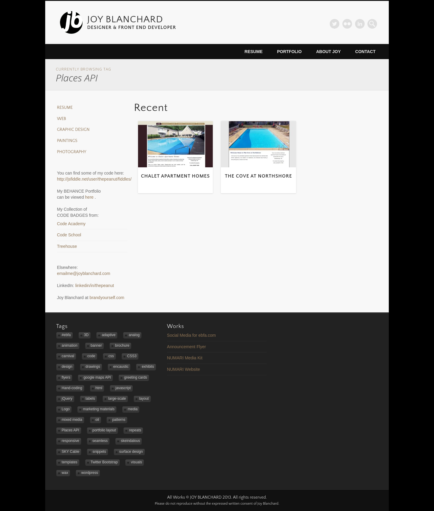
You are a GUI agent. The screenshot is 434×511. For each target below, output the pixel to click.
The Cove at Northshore (258, 176)
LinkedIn (360, 24)
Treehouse (67, 246)
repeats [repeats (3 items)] (135, 430)
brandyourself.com (107, 297)
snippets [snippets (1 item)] (99, 451)
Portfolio (289, 51)
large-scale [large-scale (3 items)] (117, 398)
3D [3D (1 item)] (86, 335)
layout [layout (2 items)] (144, 398)
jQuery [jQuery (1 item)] (67, 398)
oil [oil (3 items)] (97, 420)
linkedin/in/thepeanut (94, 285)
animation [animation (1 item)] (69, 345)
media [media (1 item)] (133, 409)
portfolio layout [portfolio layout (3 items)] (104, 430)
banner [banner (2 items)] (96, 345)
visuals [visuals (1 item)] (136, 462)
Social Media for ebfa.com (191, 335)
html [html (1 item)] (99, 388)
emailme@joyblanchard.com (83, 273)
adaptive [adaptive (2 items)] (108, 335)
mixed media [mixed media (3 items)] (72, 420)
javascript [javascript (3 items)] (123, 388)
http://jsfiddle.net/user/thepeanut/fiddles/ (94, 179)
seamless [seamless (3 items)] (100, 441)
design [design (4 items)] (67, 366)
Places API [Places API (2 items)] (70, 430)
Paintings (67, 140)
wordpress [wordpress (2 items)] (89, 473)
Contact (365, 51)
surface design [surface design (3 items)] (131, 451)
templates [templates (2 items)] (69, 462)
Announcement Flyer (186, 346)
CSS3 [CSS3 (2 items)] (132, 356)
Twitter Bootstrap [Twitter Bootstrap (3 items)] (104, 462)
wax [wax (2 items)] (65, 473)
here (90, 197)
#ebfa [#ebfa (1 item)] (66, 335)
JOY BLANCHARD (125, 19)
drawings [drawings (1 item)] (93, 366)
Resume (253, 51)
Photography (71, 152)
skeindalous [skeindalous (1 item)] (130, 441)
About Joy (328, 51)
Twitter (334, 24)
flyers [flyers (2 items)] (66, 377)
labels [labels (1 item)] (90, 398)
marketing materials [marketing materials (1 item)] (99, 409)
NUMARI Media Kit (184, 357)
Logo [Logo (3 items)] (66, 409)
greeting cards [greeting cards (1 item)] (135, 377)
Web (61, 118)
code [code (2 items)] (91, 356)
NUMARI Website (183, 369)
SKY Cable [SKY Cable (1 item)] (70, 451)
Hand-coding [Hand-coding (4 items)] (72, 388)
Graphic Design (73, 129)
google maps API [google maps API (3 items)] (97, 377)
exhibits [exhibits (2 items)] (148, 366)
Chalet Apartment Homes (175, 176)
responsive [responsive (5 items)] (70, 441)
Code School (69, 234)
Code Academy (71, 223)
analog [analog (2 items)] (134, 335)
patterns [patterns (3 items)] (118, 420)
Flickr (347, 24)
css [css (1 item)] (111, 356)
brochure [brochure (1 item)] (122, 345)
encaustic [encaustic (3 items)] (121, 366)
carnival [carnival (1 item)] (68, 356)
